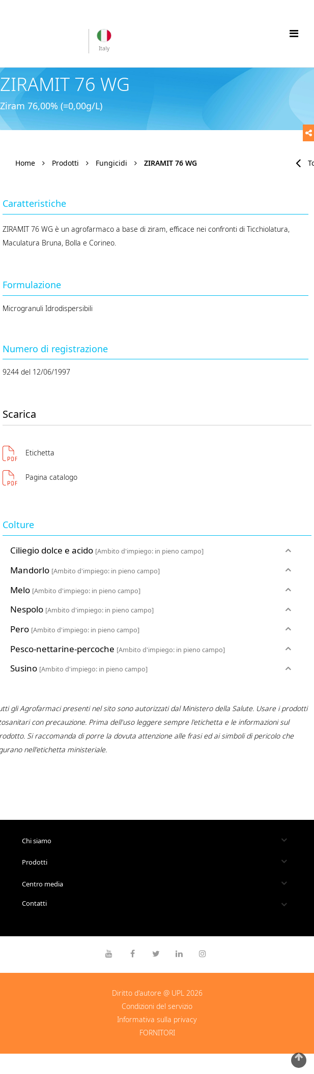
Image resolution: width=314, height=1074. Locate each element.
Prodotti (65, 163)
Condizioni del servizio (157, 1006)
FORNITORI (157, 1032)
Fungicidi (111, 163)
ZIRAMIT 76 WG (170, 163)
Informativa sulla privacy (157, 1019)
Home (25, 163)
